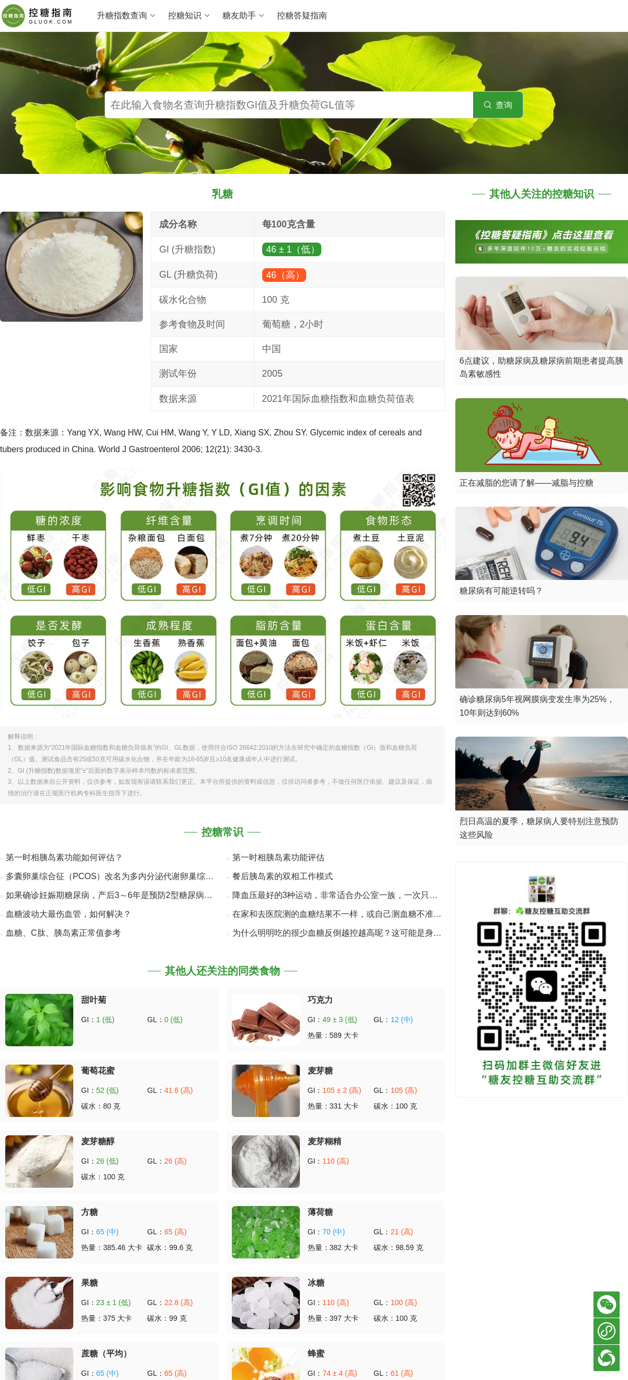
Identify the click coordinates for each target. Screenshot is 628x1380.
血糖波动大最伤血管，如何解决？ (68, 914)
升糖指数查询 (126, 15)
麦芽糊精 (324, 1141)
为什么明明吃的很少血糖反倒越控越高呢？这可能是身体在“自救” (352, 932)
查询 (498, 105)
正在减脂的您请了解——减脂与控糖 (526, 482)
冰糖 (316, 1282)
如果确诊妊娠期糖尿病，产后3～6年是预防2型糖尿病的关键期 (122, 895)
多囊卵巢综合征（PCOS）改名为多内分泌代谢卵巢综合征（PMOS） (134, 876)
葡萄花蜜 (98, 1070)
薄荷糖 (320, 1212)
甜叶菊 (93, 999)
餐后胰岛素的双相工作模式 (282, 876)
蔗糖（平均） (106, 1353)
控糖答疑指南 (302, 15)
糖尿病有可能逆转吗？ (501, 590)
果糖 (89, 1282)
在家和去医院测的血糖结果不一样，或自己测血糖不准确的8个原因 (356, 914)
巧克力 (320, 999)
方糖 (89, 1212)
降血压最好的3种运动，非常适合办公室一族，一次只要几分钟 (347, 895)
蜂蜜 (316, 1353)
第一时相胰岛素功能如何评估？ (64, 857)
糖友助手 (243, 15)
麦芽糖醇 (98, 1141)
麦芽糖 (320, 1070)
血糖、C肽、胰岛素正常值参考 (63, 932)
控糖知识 (189, 15)
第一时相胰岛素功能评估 (278, 857)
